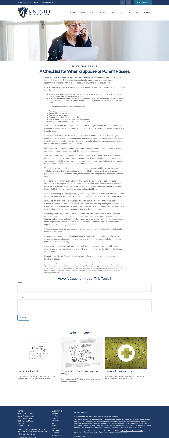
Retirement (55, 413)
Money (54, 425)
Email (88, 282)
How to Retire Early (28, 371)
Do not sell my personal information (117, 432)
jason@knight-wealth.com (44, 2)
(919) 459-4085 (24, 2)
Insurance (55, 421)
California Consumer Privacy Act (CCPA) (132, 431)
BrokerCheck (114, 416)
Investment (55, 416)
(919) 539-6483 (28, 416)
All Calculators (57, 435)
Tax (53, 423)
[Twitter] (122, 2)
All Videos (55, 433)
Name (19, 282)
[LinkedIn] (128, 2)
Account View (143, 2)
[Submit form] (23, 318)
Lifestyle (54, 428)
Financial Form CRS (82, 412)
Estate (54, 418)
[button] (72, 13)
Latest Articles (57, 430)
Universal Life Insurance (118, 371)
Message (21, 297)
